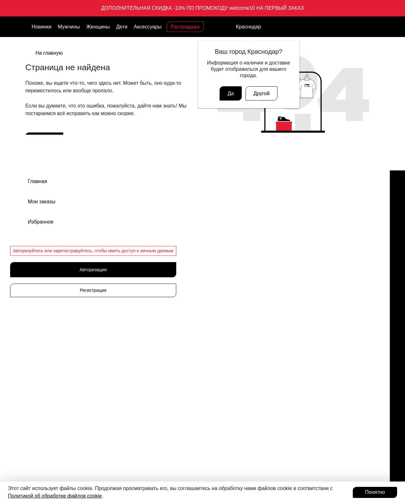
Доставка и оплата (303, 252)
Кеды (211, 252)
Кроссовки (216, 229)
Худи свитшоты (222, 351)
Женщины (98, 26)
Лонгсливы (217, 329)
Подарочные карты (75, 357)
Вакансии (294, 229)
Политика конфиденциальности (317, 296)
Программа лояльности (81, 413)
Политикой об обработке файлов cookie (55, 496)
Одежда (214, 263)
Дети (121, 26)
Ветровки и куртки (224, 296)
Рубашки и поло (222, 340)
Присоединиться (78, 430)
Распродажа (185, 26)
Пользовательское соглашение (316, 307)
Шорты (213, 318)
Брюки (212, 285)
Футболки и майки (224, 307)
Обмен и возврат (301, 240)
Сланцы (214, 240)
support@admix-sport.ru (74, 252)
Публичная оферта (303, 285)
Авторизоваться (77, 447)
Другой (261, 93)
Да (230, 93)
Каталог (138, 205)
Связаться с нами (69, 290)
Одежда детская (223, 274)
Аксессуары (148, 26)
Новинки (42, 26)
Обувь (212, 218)
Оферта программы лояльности (317, 274)
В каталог (45, 140)
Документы (295, 263)
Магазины (294, 218)
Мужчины (69, 26)
